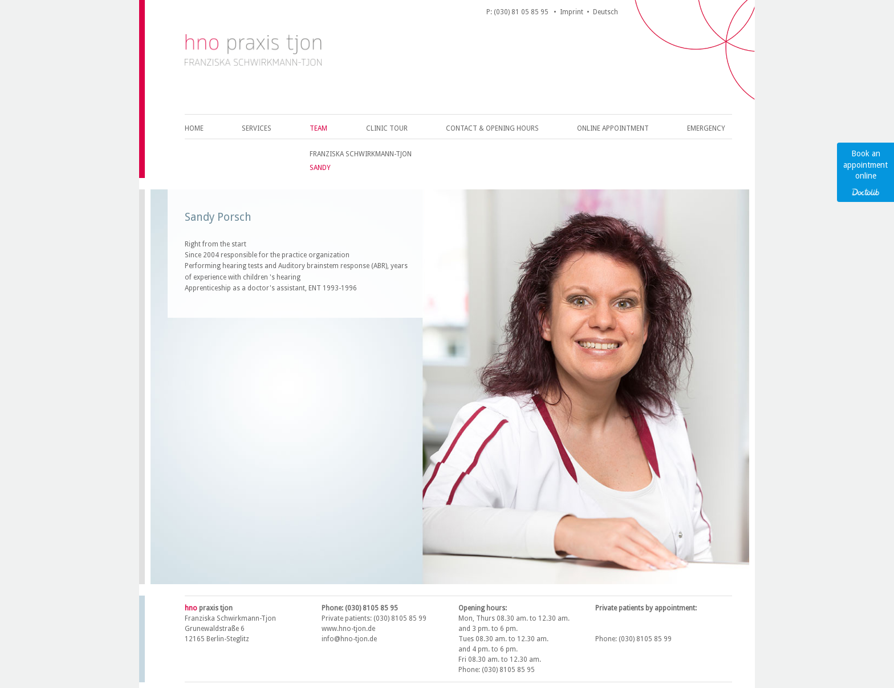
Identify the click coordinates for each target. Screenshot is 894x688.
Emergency (706, 128)
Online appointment (613, 128)
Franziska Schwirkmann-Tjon (361, 154)
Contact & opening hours (492, 128)
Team (318, 128)
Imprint (571, 12)
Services (256, 128)
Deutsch (605, 12)
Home (194, 128)
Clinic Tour (387, 128)
